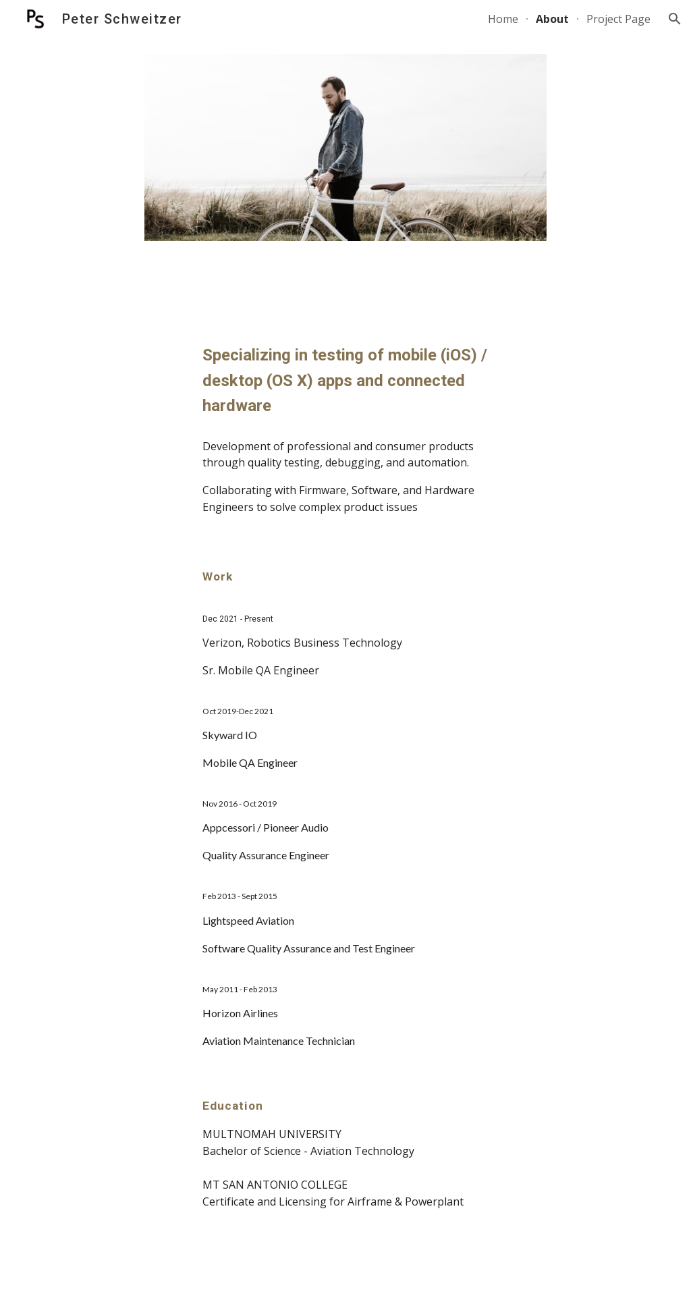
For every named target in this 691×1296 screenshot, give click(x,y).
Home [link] (503, 18)
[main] (346, 380)
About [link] (552, 18)
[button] (675, 19)
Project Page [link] (618, 18)
